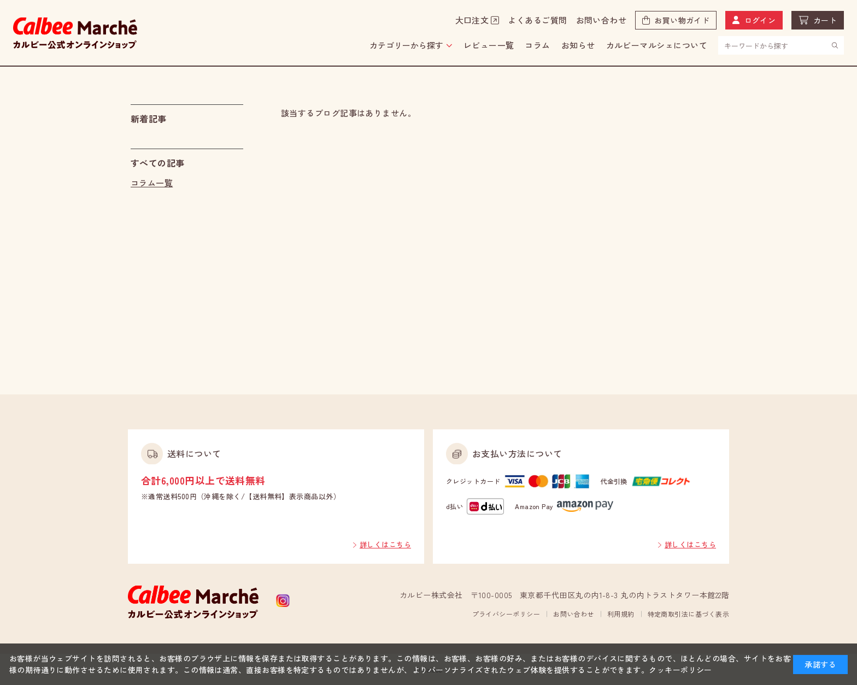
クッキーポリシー (680, 669)
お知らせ (578, 45)
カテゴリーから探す (406, 45)
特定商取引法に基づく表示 (688, 613)
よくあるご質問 (537, 20)
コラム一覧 (152, 182)
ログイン (760, 20)
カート (825, 20)
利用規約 (621, 613)
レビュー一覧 (488, 45)
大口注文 (472, 20)
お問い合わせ (601, 20)
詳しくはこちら (385, 544)
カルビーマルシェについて (656, 45)
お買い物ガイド (681, 20)
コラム (537, 45)
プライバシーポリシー (506, 613)
